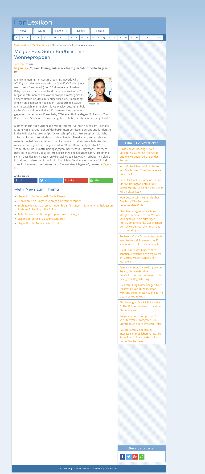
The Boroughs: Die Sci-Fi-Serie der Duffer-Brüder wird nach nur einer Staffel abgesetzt (140, 306)
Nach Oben (65, 468)
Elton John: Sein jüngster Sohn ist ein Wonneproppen (49, 201)
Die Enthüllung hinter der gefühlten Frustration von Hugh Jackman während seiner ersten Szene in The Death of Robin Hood (141, 290)
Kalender (77, 468)
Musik (42, 31)
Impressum (111, 468)
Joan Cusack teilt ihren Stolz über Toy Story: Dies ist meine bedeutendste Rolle (139, 201)
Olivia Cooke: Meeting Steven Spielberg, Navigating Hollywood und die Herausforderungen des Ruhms (139, 154)
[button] (25, 180)
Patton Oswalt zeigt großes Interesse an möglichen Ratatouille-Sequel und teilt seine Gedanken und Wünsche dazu (141, 335)
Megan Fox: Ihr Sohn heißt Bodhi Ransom (42, 196)
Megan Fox (21, 68)
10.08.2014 (19, 64)
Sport (81, 31)
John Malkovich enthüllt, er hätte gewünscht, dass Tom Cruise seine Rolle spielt (140, 170)
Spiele (100, 31)
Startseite (18, 44)
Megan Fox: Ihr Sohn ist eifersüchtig (38, 223)
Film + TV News (43, 44)
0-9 (159, 37)
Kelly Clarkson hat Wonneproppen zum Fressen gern (49, 214)
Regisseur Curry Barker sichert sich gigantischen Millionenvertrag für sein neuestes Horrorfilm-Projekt (141, 240)
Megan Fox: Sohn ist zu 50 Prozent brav (41, 218)
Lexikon (33, 22)
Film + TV (61, 31)
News (23, 31)
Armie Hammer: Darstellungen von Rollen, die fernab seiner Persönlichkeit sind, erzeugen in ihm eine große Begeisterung (141, 273)
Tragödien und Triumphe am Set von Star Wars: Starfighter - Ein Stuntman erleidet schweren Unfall (141, 320)
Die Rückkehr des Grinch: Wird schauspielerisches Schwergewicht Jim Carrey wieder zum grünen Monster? (140, 255)
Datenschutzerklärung (93, 468)
